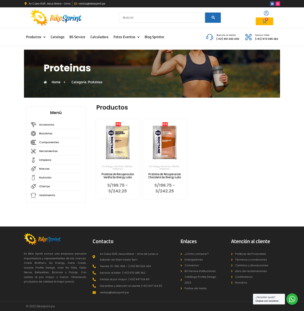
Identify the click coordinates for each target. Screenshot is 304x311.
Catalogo (57, 37)
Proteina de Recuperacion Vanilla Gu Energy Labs (117, 176)
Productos (35, 37)
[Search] (213, 18)
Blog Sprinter (154, 37)
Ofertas (128, 166)
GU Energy (107, 166)
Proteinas (118, 168)
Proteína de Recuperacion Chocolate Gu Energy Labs (164, 176)
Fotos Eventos (126, 37)
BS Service (77, 37)
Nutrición (119, 166)
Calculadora (99, 37)
